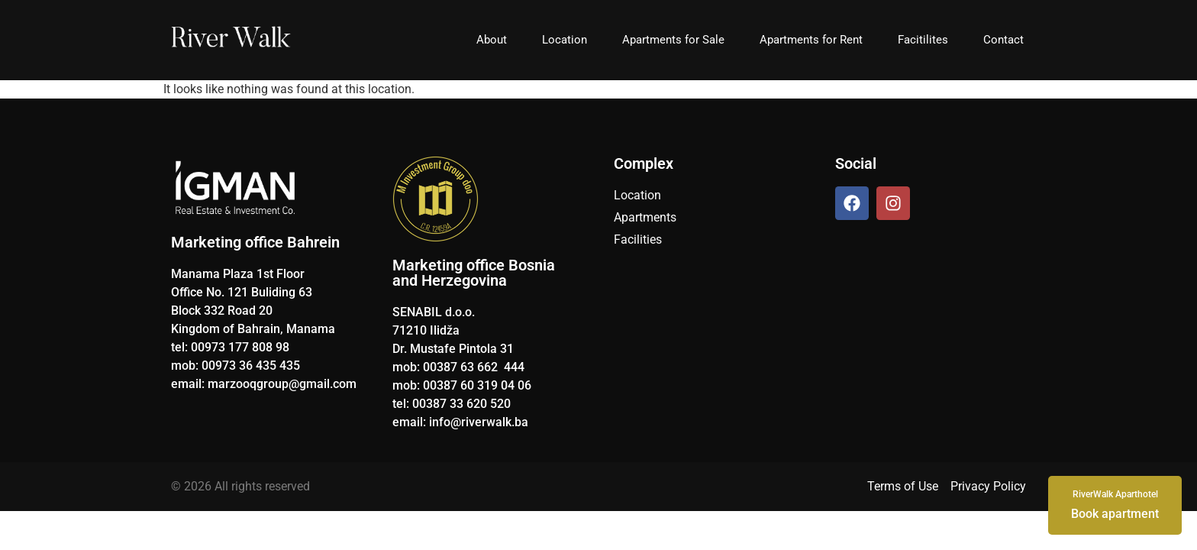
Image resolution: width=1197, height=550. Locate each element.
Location (564, 40)
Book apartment (1115, 504)
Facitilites (923, 40)
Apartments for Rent (811, 40)
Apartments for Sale (673, 40)
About (491, 40)
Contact (1003, 40)
